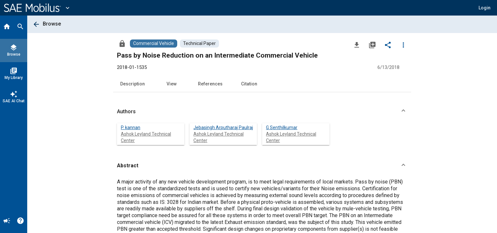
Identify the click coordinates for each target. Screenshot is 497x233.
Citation (249, 83)
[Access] (122, 43)
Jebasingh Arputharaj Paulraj (223, 127)
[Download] (356, 44)
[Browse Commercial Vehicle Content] (153, 43)
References (210, 83)
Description (132, 83)
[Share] (387, 44)
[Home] (7, 27)
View (172, 83)
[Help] (20, 221)
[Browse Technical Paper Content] (199, 43)
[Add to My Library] (372, 44)
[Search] (20, 27)
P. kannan (130, 127)
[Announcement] (7, 221)
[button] (484, 8)
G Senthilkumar (281, 127)
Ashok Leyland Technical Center (146, 137)
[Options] (403, 44)
